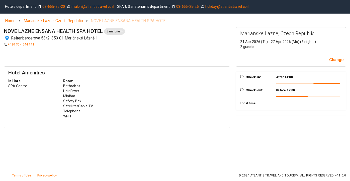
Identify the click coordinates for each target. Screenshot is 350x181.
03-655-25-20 (53, 7)
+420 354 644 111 (21, 44)
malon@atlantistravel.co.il (92, 7)
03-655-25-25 (187, 7)
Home (10, 20)
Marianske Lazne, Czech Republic (53, 20)
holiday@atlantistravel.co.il (227, 7)
